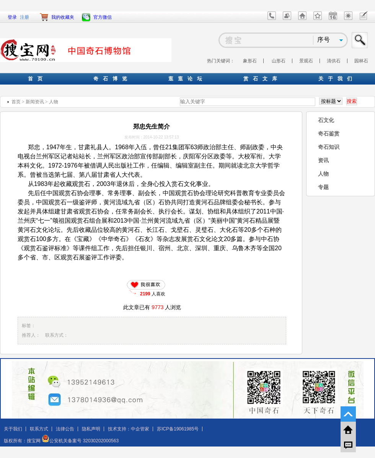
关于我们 (13, 429)
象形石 (250, 61)
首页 (16, 101)
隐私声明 (91, 429)
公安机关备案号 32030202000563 (80, 440)
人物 (53, 101)
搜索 (360, 40)
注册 (24, 17)
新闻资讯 (35, 101)
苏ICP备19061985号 (178, 429)
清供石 (334, 61)
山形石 (278, 61)
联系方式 (39, 429)
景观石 (306, 61)
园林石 (361, 61)
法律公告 (65, 429)
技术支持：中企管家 (128, 429)
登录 (12, 17)
